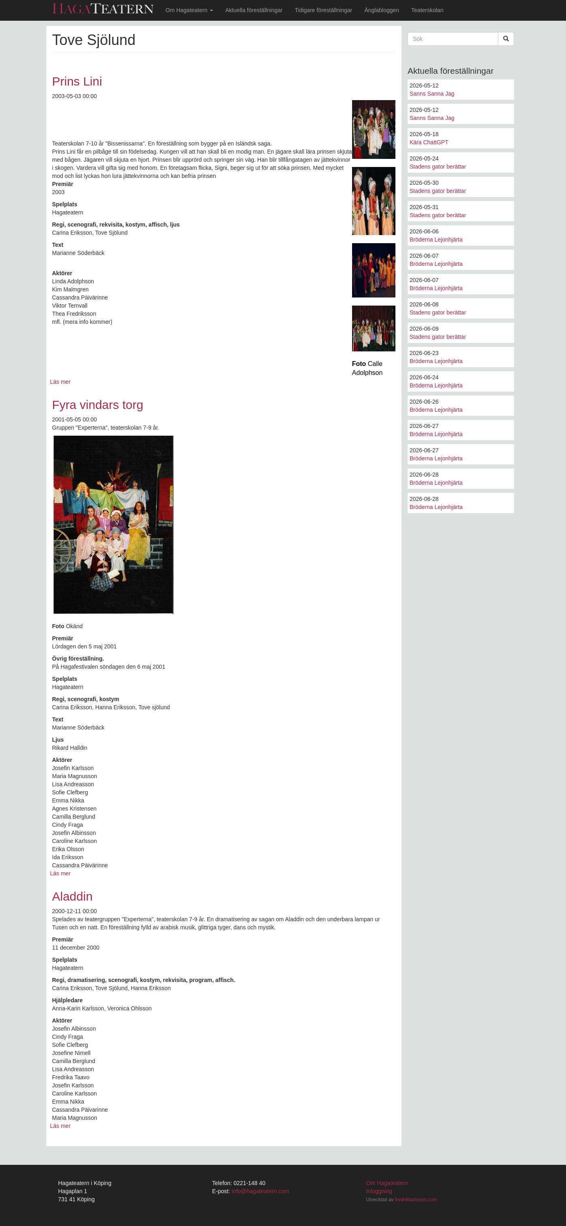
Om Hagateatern (189, 10)
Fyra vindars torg (97, 404)
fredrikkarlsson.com (416, 1199)
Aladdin (72, 896)
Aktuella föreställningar (254, 10)
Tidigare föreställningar (323, 10)
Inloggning (379, 1191)
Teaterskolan (427, 10)
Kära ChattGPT (429, 142)
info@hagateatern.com (260, 1191)
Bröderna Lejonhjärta (436, 239)
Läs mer (60, 382)
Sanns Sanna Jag (432, 93)
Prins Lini (77, 81)
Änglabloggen (381, 10)
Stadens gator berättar (438, 166)
